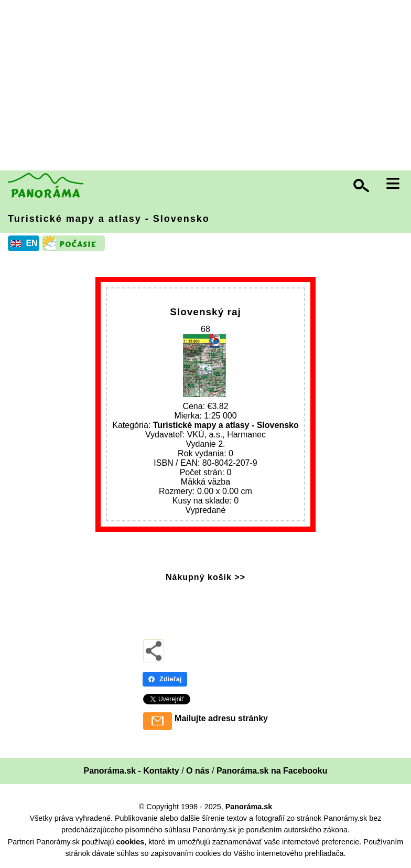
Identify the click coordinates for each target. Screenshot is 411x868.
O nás (197, 770)
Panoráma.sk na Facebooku (272, 770)
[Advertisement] (208, 86)
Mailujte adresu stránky (221, 718)
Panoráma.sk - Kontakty (131, 770)
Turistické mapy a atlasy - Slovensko (109, 218)
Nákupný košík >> (205, 577)
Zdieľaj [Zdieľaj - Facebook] (165, 679)
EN (31, 243)
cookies (130, 842)
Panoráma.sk (249, 806)
